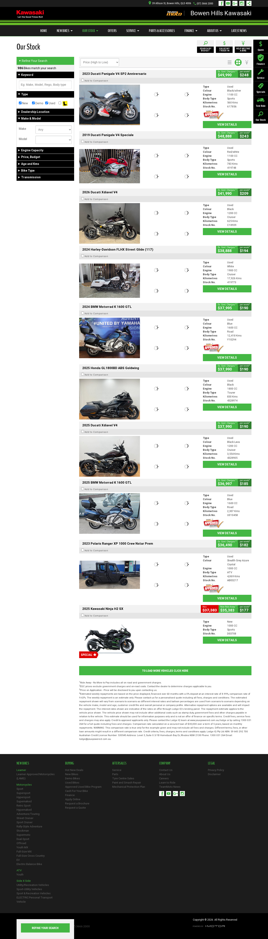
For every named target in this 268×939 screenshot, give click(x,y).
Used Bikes (72, 782)
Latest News (239, 30)
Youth (20, 874)
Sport (20, 789)
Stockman (23, 830)
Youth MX (22, 847)
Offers (112, 30)
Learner (21, 770)
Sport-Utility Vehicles (29, 889)
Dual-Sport (23, 839)
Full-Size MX (24, 851)
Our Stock (90, 30)
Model (23, 139)
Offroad (21, 843)
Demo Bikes (72, 778)
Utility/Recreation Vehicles (33, 885)
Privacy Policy (216, 770)
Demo (37, 103)
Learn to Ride (167, 782)
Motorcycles (24, 784)
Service (132, 30)
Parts (115, 774)
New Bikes (65, 30)
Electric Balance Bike (29, 864)
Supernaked (24, 801)
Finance (190, 30)
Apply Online (72, 799)
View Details (227, 124)
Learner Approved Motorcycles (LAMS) (36, 776)
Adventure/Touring (28, 814)
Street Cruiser (25, 818)
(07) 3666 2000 (205, 3)
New (23, 103)
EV (18, 860)
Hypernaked (24, 810)
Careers (164, 778)
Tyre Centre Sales (123, 778)
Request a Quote (75, 807)
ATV (19, 870)
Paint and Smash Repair (126, 782)
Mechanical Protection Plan (128, 787)
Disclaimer (214, 774)
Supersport (23, 793)
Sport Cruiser (24, 822)
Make (22, 129)
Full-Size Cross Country (31, 855)
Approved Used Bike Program (83, 787)
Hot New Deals (74, 770)
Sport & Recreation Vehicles (34, 893)
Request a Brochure (77, 803)
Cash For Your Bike (76, 791)
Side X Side (24, 881)
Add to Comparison (96, 80)
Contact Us (166, 770)
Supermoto (23, 835)
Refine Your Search (33, 61)
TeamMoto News (169, 787)
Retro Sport (24, 805)
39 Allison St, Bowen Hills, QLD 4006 (170, 3)
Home (43, 30)
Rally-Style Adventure (29, 826)
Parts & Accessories (162, 30)
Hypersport (23, 797)
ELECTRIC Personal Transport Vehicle (35, 899)
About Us (214, 30)
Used (50, 103)
